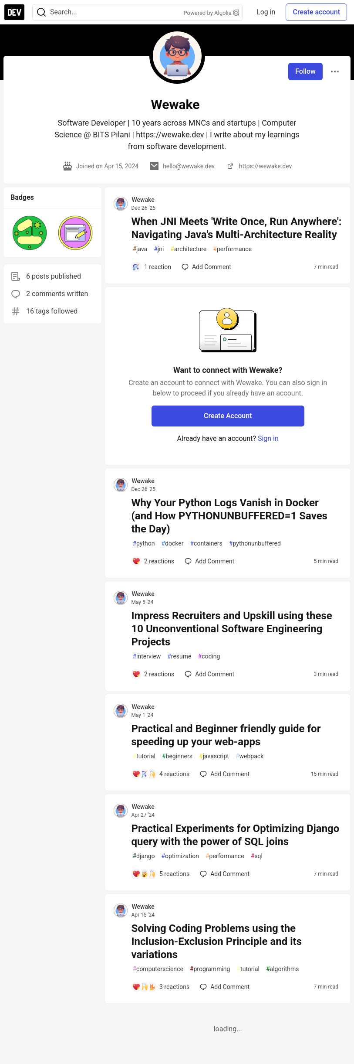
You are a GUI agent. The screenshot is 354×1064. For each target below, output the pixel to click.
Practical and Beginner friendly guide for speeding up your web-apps (225, 735)
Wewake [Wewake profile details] (142, 199)
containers (206, 543)
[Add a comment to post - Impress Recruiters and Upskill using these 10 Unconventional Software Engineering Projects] (153, 674)
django (143, 856)
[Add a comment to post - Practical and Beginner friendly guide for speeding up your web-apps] (161, 774)
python (143, 543)
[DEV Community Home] (14, 12)
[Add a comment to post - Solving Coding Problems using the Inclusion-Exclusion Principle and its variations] (161, 987)
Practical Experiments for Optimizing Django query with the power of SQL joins (235, 835)
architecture (188, 249)
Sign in (268, 438)
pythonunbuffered (255, 543)
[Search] (41, 12)
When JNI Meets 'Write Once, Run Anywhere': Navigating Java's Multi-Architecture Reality (236, 228)
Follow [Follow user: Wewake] (305, 71)
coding (209, 656)
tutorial (143, 756)
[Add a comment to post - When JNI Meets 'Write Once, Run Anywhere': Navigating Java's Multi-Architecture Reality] (151, 267)
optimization (180, 856)
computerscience (157, 969)
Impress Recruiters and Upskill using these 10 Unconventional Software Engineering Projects (231, 629)
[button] (29, 232)
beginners (177, 756)
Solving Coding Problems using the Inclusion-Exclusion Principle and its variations (216, 941)
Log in (265, 12)
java (139, 249)
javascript (214, 756)
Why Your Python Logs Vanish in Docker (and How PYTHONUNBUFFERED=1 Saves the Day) (229, 516)
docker (172, 543)
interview (146, 656)
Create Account (228, 416)
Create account (316, 12)
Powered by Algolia (211, 13)
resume (179, 656)
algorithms (282, 969)
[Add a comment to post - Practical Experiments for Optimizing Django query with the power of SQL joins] (161, 874)
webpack (249, 756)
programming (210, 969)
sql (257, 856)
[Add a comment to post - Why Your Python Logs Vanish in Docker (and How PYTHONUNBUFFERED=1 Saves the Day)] (153, 561)
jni (159, 249)
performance (232, 249)
